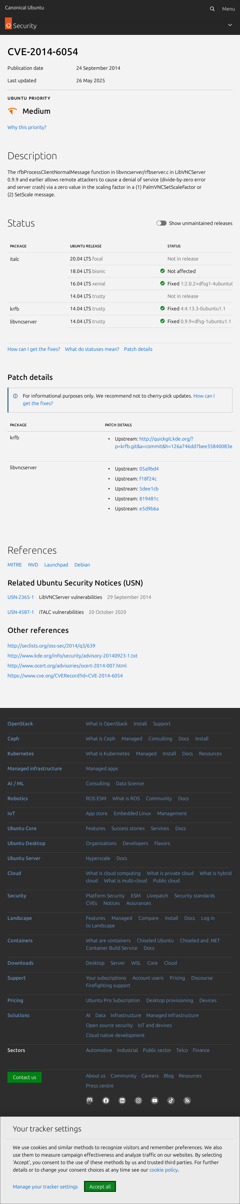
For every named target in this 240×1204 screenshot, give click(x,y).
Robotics (18, 798)
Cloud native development (115, 1035)
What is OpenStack (107, 723)
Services (160, 828)
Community (159, 798)
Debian (82, 564)
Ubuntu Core (22, 828)
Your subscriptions (106, 978)
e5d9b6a (149, 508)
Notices (111, 903)
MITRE (15, 564)
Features (95, 828)
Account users (147, 978)
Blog (169, 1075)
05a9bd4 (149, 468)
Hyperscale (98, 858)
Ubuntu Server (24, 858)
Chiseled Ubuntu (155, 940)
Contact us (24, 1077)
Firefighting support (108, 985)
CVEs (91, 903)
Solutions (18, 1015)
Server (118, 963)
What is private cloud (170, 873)
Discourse (202, 978)
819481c (148, 498)
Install (140, 723)
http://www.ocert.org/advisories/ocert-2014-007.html (67, 665)
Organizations (101, 843)
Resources (210, 753)
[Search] (212, 8)
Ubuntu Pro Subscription (113, 1000)
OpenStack (20, 723)
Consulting (160, 738)
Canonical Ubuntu (24, 7)
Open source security (109, 1025)
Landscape (20, 918)
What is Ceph (100, 738)
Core (152, 963)
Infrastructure (126, 1015)
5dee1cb (148, 488)
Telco (182, 1050)
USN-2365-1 (21, 597)
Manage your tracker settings (45, 1186)
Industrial (127, 1050)
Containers (20, 940)
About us (96, 1075)
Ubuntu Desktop (26, 843)
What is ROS (126, 798)
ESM (136, 895)
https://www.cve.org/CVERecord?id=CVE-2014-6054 (65, 675)
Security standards (194, 895)
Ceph (13, 738)
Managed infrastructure (35, 768)
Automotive (99, 1050)
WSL (136, 963)
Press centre (100, 1085)
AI (88, 1015)
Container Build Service (112, 948)
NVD (33, 564)
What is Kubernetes (108, 753)
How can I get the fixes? (34, 349)
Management (172, 813)
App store (97, 813)
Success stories (128, 828)
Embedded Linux (132, 813)
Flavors (162, 843)
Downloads (20, 963)
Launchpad (56, 564)
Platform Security (105, 895)
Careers (150, 1075)
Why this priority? (27, 127)
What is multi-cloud (125, 880)
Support (162, 723)
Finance (201, 1050)
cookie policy (163, 1170)
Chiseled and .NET (200, 940)
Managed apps (102, 768)
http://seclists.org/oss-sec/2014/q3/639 (51, 645)
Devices (208, 1000)
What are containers (108, 940)
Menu (228, 9)
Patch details (138, 349)
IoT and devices (155, 1025)
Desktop (95, 963)
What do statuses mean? (92, 349)
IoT (11, 813)
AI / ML (16, 783)
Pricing (177, 978)
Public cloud (166, 880)
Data (100, 1015)
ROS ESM (96, 798)
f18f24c (148, 478)
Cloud (14, 873)
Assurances (138, 903)
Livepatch (157, 895)
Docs (183, 738)
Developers (135, 843)
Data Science (130, 783)
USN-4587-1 (21, 612)
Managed (132, 738)
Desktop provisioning (169, 1000)
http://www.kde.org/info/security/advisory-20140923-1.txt (73, 655)
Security (17, 895)
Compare (148, 918)
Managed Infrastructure (172, 1015)
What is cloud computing (113, 873)
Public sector (157, 1050)
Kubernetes (21, 753)
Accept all (100, 1186)
